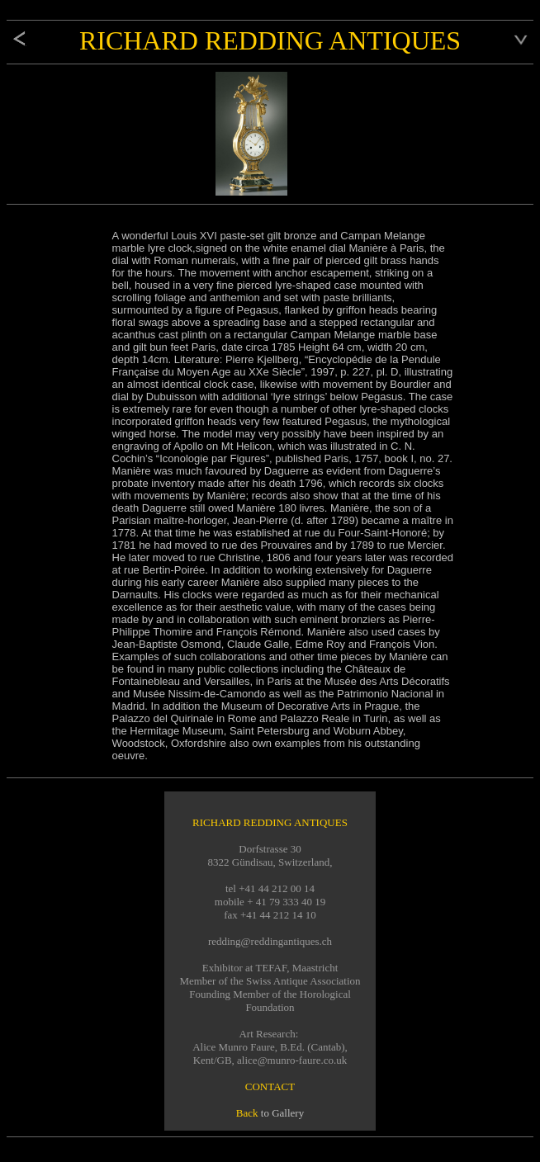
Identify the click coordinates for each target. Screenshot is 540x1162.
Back (247, 1113)
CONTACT (270, 1086)
